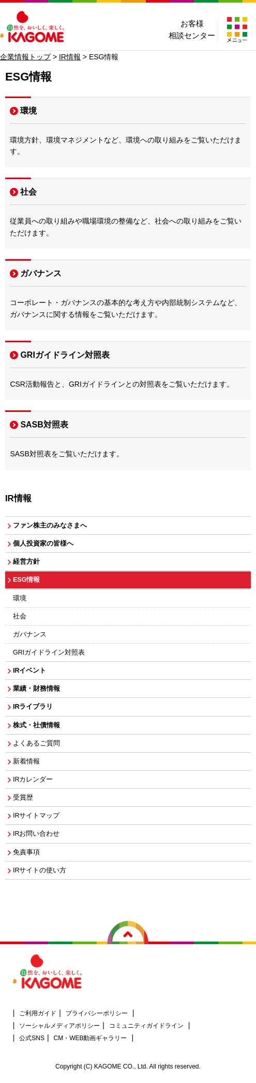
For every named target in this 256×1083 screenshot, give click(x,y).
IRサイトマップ (36, 815)
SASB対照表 (44, 424)
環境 (28, 110)
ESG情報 (26, 579)
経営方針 (26, 561)
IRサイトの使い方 (40, 870)
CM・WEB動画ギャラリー (90, 1038)
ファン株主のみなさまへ (50, 525)
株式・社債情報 (36, 725)
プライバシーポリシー (97, 1013)
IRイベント (30, 670)
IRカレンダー (33, 779)
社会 (28, 191)
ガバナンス (41, 273)
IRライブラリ (33, 706)
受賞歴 (23, 797)
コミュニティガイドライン (146, 1025)
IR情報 (70, 57)
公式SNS (31, 1038)
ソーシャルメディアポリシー (59, 1025)
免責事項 (26, 852)
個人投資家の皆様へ (43, 543)
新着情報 (26, 761)
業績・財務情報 (36, 688)
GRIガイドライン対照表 (64, 355)
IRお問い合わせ (36, 833)
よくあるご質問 (36, 743)
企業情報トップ (25, 57)
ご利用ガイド (37, 1013)
